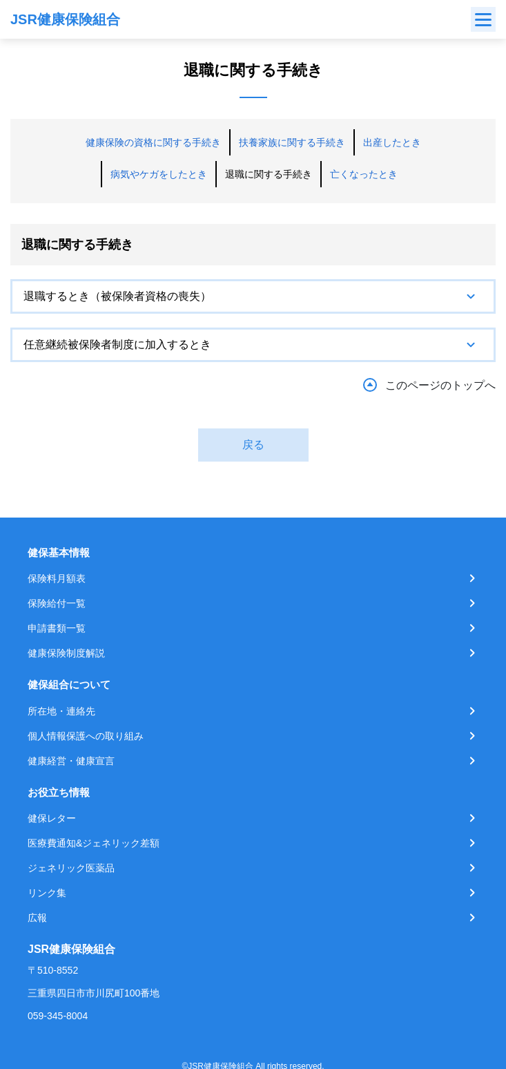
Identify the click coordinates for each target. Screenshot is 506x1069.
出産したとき (392, 142)
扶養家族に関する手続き (292, 142)
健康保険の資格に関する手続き (153, 142)
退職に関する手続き (268, 174)
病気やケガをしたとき (158, 174)
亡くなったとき (364, 174)
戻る (253, 445)
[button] (253, 296)
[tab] (253, 296)
